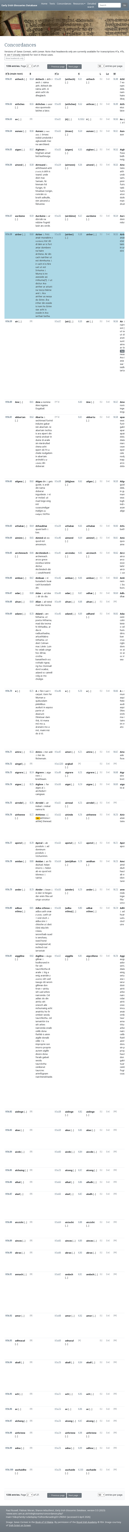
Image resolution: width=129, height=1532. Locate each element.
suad (49, 934)
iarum (123, 982)
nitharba (40, 639)
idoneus (40, 874)
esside (49, 302)
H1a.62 (58, 1182)
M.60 (115, 525)
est (37, 260)
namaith (124, 92)
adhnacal (20, 1340)
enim (42, 896)
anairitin (124, 1011)
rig (37, 665)
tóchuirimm (41, 856)
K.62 (80, 481)
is (42, 171)
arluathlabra (42, 636)
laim (122, 244)
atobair (45, 436)
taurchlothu (42, 1017)
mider (123, 892)
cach (38, 257)
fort (50, 244)
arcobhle (124, 462)
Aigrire (123, 772)
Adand (39, 613)
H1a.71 (58, 1393)
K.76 (80, 814)
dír (39, 596)
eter (122, 240)
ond (39, 917)
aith (38, 85)
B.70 (32, 613)
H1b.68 (8, 601)
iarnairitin (40, 1021)
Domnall (47, 665)
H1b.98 (8, 1432)
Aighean (40, 149)
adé (51, 751)
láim (40, 244)
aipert (45, 433)
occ (49, 659)
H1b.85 (8, 1170)
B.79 (32, 889)
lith (47, 927)
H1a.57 (58, 955)
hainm (123, 95)
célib (38, 1040)
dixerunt (40, 713)
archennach (41, 556)
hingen (48, 892)
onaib (49, 1027)
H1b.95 (8, 1393)
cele (122, 453)
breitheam (41, 779)
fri (46, 449)
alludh (89, 1182)
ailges (89, 481)
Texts (52, 3)
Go (124, 5)
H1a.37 (58, 321)
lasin (38, 225)
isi (50, 426)
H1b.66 (8, 577)
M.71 (115, 842)
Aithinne (40, 814)
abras (18, 1252)
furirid (49, 420)
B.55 (32, 104)
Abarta (39, 417)
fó (50, 861)
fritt (47, 234)
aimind (90, 537)
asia (122, 360)
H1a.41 (58, 552)
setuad (123, 975)
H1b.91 (8, 1274)
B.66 (32, 552)
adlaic (38, 998)
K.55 (80, 149)
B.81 (32, 908)
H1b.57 (8, 215)
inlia (43, 927)
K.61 (80, 417)
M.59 (115, 481)
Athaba (124, 525)
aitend (18, 164)
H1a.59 (58, 1130)
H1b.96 (8, 1409)
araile (47, 440)
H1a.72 (58, 1409)
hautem (124, 871)
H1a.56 (58, 908)
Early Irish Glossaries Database (19, 5)
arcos (38, 559)
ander (18, 889)
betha (47, 316)
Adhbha (124, 908)
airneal (69, 802)
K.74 (80, 784)
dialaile (123, 968)
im (121, 723)
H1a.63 (58, 1194)
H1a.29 (58, 79)
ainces (18, 1240)
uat (37, 267)
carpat (39, 694)
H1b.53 (8, 119)
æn (46, 613)
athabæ (19, 525)
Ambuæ (40, 577)
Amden (124, 861)
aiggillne (19, 955)
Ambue (124, 577)
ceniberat (40, 1066)
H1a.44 (58, 601)
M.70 (115, 814)
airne (122, 344)
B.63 (32, 481)
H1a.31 (58, 119)
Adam (123, 613)
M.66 (115, 690)
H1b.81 (8, 955)
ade (122, 755)
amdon (123, 864)
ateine (123, 818)
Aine (38, 402)
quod (38, 541)
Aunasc (39, 131)
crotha (39, 656)
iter (46, 240)
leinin (122, 623)
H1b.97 (8, 1420)
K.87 (80, 1194)
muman (124, 694)
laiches (39, 110)
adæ (17, 593)
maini (43, 730)
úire (43, 921)
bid (37, 156)
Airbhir (123, 234)
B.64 (32, 525)
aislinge (19, 1111)
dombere (46, 247)
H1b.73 (8, 772)
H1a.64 (58, 1222)
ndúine (39, 222)
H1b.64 (8, 537)
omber (123, 1014)
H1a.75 (58, 1448)
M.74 (115, 908)
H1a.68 (58, 1315)
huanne (124, 914)
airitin (123, 988)
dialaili (123, 440)
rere (38, 775)
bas (37, 532)
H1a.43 (58, 593)
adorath (124, 962)
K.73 (80, 772)
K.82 (80, 1111)
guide (123, 484)
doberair (40, 466)
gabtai (123, 1060)
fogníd (46, 222)
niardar (123, 443)
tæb (122, 187)
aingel (18, 763)
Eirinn (41, 299)
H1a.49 (58, 772)
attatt (49, 286)
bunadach (41, 581)
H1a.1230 (59, 763)
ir (36, 263)
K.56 (80, 164)
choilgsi (39, 678)
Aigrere (40, 772)
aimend (69, 537)
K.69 (80, 613)
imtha (123, 713)
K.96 (80, 1409)
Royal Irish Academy (86, 1522)
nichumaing (41, 1008)
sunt (122, 341)
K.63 (80, 525)
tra (47, 1021)
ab (45, 537)
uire (122, 924)
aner (122, 889)
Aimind (39, 537)
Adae (38, 593)
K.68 (80, 601)
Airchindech (42, 552)
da (43, 755)
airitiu (46, 988)
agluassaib (41, 140)
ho (44, 306)
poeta (39, 620)
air (16, 321)
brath (38, 197)
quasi (38, 529)
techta (48, 430)
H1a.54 (58, 861)
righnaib (124, 643)
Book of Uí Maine (44, 1522)
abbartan (20, 417)
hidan (47, 864)
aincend (44, 200)
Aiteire (124, 751)
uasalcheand (44, 572)
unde (45, 174)
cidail (122, 998)
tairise (39, 877)
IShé (38, 927)
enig (48, 500)
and (37, 293)
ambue (19, 577)
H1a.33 (58, 149)
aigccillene (92, 955)
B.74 (32, 772)
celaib (42, 649)
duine (38, 440)
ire (46, 273)
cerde (47, 225)
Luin (49, 646)
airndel (19, 802)
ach (17, 1393)
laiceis (123, 110)
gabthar (124, 426)
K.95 (80, 1393)
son (48, 1044)
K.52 (80, 104)
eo (48, 537)
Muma (39, 273)
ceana (123, 446)
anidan (18, 861)
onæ (49, 911)
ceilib (38, 1031)
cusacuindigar (43, 507)
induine (39, 423)
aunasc (19, 131)
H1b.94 (8, 1362)
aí (42, 787)
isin (37, 426)
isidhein (124, 367)
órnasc (45, 134)
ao (16, 119)
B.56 (32, 131)
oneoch (39, 1004)
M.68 (115, 772)
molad (41, 497)
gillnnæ (39, 985)
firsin (38, 988)
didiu (122, 88)
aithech (19, 79)
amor (18, 1315)
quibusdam (41, 700)
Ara (44, 283)
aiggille (69, 955)
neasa (123, 354)
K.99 (80, 1448)
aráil (47, 484)
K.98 (80, 1432)
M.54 (115, 215)
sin (37, 443)
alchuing (19, 1170)
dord (38, 669)
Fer (50, 694)
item (45, 694)
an (47, 861)
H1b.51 (8, 79)
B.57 (32, 149)
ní (48, 88)
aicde (18, 1151)
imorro (39, 867)
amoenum (41, 544)
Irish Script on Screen (20, 1525)
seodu (46, 1014)
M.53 (115, 164)
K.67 (80, 593)
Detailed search (91, 5)
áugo (49, 955)
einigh (123, 972)
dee (49, 593)
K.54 (80, 131)
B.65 (32, 537)
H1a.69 (58, 1340)
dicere (39, 1053)
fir (49, 1011)
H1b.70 (8, 690)
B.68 (32, 593)
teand (39, 174)
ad (45, 593)
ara (39, 433)
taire (122, 720)
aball (17, 1362)
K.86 (80, 1182)
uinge (48, 649)
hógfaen (40, 152)
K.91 (80, 1274)
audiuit (39, 707)
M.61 (115, 537)
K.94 (80, 1362)
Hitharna (46, 620)
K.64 (80, 537)
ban (122, 636)
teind (49, 601)
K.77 (80, 842)
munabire (46, 237)
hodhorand (41, 962)
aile (45, 1004)
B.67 (32, 577)
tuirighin (124, 190)
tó (41, 720)
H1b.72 (8, 763)
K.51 (80, 79)
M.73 (115, 861)
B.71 (32, 690)
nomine (46, 402)
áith (49, 79)
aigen (18, 149)
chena (39, 446)
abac (17, 1130)
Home (44, 3)
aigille (38, 1037)
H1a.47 (58, 751)
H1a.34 (58, 164)
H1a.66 (58, 1252)
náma (46, 82)
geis (50, 481)
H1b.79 (8, 889)
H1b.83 (8, 1130)
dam (47, 717)
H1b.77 (8, 842)
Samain (39, 181)
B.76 (32, 802)
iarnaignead (42, 944)
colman (123, 620)
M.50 (115, 119)
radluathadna (42, 633)
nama (123, 85)
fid (45, 184)
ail (45, 601)
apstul (68, 842)
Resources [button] (78, 3)
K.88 (80, 1222)
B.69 (32, 601)
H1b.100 (9, 1469)
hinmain (39, 184)
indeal (39, 806)
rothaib (39, 662)
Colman (44, 643)
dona (43, 1031)
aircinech (91, 552)
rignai (46, 662)
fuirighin (124, 184)
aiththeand (41, 168)
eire (122, 250)
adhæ (89, 593)
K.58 (80, 234)
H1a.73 (58, 1170)
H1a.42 (58, 577)
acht (43, 92)
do (47, 92)
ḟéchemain (41, 758)
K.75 (80, 802)
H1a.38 (58, 481)
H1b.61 (8, 417)
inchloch (40, 947)
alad (17, 1194)
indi (122, 504)
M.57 (115, 402)
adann (18, 613)
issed (38, 940)
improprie (41, 1044)
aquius (49, 707)
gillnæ (39, 959)
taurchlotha (42, 968)
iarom (49, 982)
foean (123, 152)
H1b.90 (8, 1252)
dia (45, 596)
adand (39, 672)
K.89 (80, 1240)
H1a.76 (58, 1469)
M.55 (115, 234)
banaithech (41, 659)
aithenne (20, 814)
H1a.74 (58, 1432)
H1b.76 (8, 814)
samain (123, 177)
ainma (123, 1040)
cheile (38, 453)
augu (122, 959)
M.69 (115, 784)
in (43, 312)
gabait (45, 1057)
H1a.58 (58, 1111)
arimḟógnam (42, 1073)
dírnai (42, 652)
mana (46, 720)
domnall (124, 646)
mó (37, 723)
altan (18, 601)
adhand (90, 613)
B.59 (32, 215)
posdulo (40, 846)
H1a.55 (58, 889)
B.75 (32, 784)
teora (41, 289)
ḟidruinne (40, 203)
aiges (38, 787)
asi (46, 276)
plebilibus (40, 704)
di (36, 244)
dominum (40, 849)
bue (124, 584)
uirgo (38, 899)
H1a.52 (58, 814)
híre (49, 263)
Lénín (43, 646)
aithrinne (20, 1432)
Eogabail (40, 408)
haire (41, 250)
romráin (40, 194)
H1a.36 (58, 234)
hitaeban (40, 190)
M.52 (115, 149)
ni (40, 630)
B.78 (32, 842)
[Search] (109, 5)
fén (41, 690)
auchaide (70, 1469)
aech (38, 82)
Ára (44, 293)
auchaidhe (20, 1469)
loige (43, 500)
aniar (38, 247)
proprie (47, 1047)
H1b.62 (8, 481)
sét (41, 965)
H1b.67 (8, 593)
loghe (123, 500)
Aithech (40, 79)
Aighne (39, 784)
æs (42, 225)
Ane (17, 402)
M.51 (115, 131)
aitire (18, 751)
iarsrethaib (41, 934)
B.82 (32, 955)
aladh (89, 1194)
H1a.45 (58, 613)
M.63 (115, 577)
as (44, 296)
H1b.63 (8, 525)
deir (40, 892)
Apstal (39, 842)
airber (18, 234)
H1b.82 (8, 1111)
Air (46, 253)
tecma (47, 605)
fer (47, 784)
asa (121, 978)
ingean (123, 408)
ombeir (39, 1014)
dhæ (122, 596)
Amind (123, 537)
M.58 (115, 417)
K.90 (80, 1252)
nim (37, 200)
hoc (37, 652)
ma (121, 717)
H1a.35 (58, 215)
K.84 (80, 1151)
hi (36, 626)
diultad (39, 864)
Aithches (40, 104)
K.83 (80, 1130)
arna (122, 1021)
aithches (19, 104)
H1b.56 (8, 164)
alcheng (19, 1420)
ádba (38, 921)
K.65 (80, 552)
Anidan (39, 861)
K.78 (80, 861)
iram (40, 306)
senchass (42, 937)
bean (48, 889)
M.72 (115, 889)
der (37, 896)
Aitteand (40, 164)
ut (51, 257)
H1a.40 (58, 537)
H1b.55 (8, 149)
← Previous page (57, 66)
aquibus (124, 697)
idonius (123, 877)
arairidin (45, 975)
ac (41, 675)
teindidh (124, 168)
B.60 (32, 234)
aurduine (20, 215)
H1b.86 (8, 1182)
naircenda (40, 995)
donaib (45, 1037)
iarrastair (40, 950)
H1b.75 (8, 802)
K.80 (80, 908)
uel (51, 896)
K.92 (80, 1315)
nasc (48, 131)
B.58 (32, 164)
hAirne (48, 289)
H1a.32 (58, 131)
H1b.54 (8, 131)
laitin (122, 566)
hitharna (40, 616)
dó (49, 240)
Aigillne (40, 955)
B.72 (32, 751)
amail (47, 152)
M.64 (115, 593)
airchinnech (21, 552)
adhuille (46, 197)
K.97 (80, 1170)
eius (38, 107)
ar (49, 215)
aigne (18, 784)
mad (38, 500)
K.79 (80, 889)
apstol (18, 842)
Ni (45, 181)
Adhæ (123, 593)
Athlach (124, 79)
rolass (39, 930)
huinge (123, 630)
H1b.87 (8, 1194)
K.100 (80, 1469)
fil (44, 187)
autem (39, 1050)
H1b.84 (8, 1151)
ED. (38, 818)
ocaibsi (44, 669)
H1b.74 (8, 784)
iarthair (39, 316)
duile (122, 197)
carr (47, 690)
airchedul (40, 790)
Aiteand (124, 164)
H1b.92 (8, 1315)
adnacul (69, 1340)
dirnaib (123, 633)
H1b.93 (8, 1340)
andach (69, 1274)
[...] (25, 79)
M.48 (115, 79)
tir (124, 347)
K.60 (80, 402)
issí (45, 947)
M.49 (115, 104)
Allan (38, 601)
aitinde (69, 814)
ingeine (44, 405)
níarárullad (44, 443)
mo (45, 675)
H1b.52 (8, 104)
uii (47, 497)
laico (47, 110)
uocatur (45, 899)
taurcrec (40, 1070)
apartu (124, 417)
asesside (40, 276)
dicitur (39, 283)
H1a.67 (58, 1274)
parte (38, 710)
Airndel (39, 802)
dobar (123, 436)
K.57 (80, 215)
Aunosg (124, 131)
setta (122, 965)
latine (47, 562)
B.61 (32, 402)
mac (49, 140)
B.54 (32, 79)
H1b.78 (8, 861)
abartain (43, 426)
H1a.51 (58, 802)
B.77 (32, 814)
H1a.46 (58, 690)
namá (38, 436)
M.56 (115, 321)
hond (43, 940)
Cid (48, 995)
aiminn (18, 537)
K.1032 (81, 119)
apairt (123, 433)
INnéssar (40, 717)
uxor (50, 104)
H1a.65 (58, 1240)
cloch (44, 917)
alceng (68, 1170)
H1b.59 (8, 321)
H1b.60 (8, 402)
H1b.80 (8, 908)
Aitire (39, 751)
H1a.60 (58, 1151)
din (50, 85)
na (37, 144)
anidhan (90, 861)
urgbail (69, 763)
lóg (45, 972)
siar (37, 309)
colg (38, 675)
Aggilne (124, 955)
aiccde (89, 1151)
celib (122, 1034)
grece (44, 559)
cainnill (49, 672)
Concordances (64, 3)
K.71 (80, 751)
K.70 (80, 690)
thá (37, 720)
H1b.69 (8, 613)
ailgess (18, 481)
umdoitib (46, 137)
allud (17, 1182)
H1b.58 (8, 234)
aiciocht (69, 1222)
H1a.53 (58, 842)
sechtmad (41, 420)
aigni (67, 784)
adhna (89, 1448)
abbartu (90, 417)
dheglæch (40, 95)
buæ (49, 581)
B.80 (32, 861)
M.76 (115, 955)
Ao (121, 119)
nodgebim (47, 453)
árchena (40, 253)
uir (50, 914)
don (45, 985)
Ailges (39, 481)
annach (19, 1274)
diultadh (124, 867)
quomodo (45, 107)
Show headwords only (14, 58)
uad (49, 978)
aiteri (68, 751)
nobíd (38, 137)
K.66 (80, 577)
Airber (39, 234)
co (45, 194)
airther (39, 286)
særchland (44, 144)
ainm (38, 92)
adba (38, 911)
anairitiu (40, 1011)
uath (43, 911)
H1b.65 (8, 552)
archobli (40, 459)
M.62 (115, 552)
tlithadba (42, 626)
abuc (67, 1130)
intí (37, 504)
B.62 (32, 417)
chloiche (40, 924)
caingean (40, 794)
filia (47, 896)
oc (44, 672)
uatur (123, 917)
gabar (47, 423)
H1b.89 (8, 1240)
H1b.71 (8, 751)
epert (38, 449)
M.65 (115, 613)
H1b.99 (8, 1448)
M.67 (115, 751)
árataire (40, 726)
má (47, 730)
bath (44, 529)
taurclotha (41, 1063)
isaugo (39, 982)
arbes (47, 991)
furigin (39, 187)
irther (38, 302)
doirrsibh (124, 219)
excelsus (40, 562)
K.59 (80, 321)
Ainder (39, 889)
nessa (49, 296)
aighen (90, 149)
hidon (48, 867)
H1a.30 (58, 104)
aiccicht (19, 1222)
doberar (40, 491)
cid (50, 1017)
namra (39, 809)
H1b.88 (8, 1222)
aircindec (70, 552)
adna (18, 1448)
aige (48, 772)
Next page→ (74, 66)
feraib (39, 1057)
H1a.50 (58, 784)
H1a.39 (58, 525)
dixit (38, 177)
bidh (122, 156)
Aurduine (40, 215)
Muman (39, 697)
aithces (90, 104)
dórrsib (39, 219)
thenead (47, 821)
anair (38, 237)
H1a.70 (58, 1362)
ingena (123, 896)
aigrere (19, 772)
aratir (123, 337)
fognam (124, 1070)
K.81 (80, 955)
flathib (39, 1034)
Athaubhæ (41, 525)
